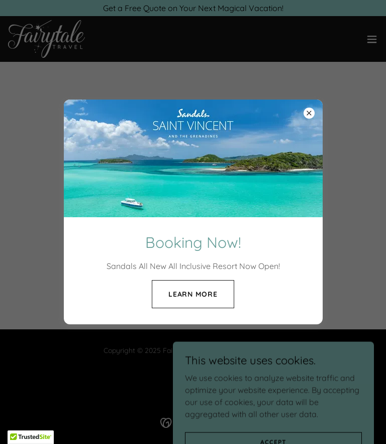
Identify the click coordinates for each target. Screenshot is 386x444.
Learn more (193, 294)
